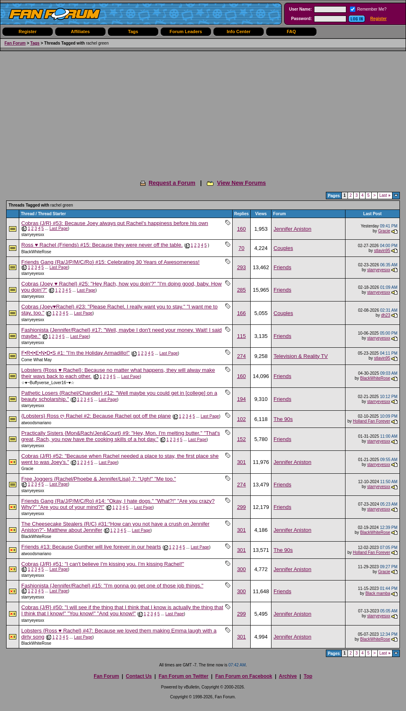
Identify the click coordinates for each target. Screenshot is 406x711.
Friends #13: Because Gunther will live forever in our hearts (91, 547)
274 (241, 356)
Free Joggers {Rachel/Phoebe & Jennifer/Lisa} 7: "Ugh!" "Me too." (98, 479)
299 (241, 507)
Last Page (58, 228)
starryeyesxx (32, 234)
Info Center (238, 31)
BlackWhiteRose (36, 252)
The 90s (283, 419)
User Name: (300, 9)
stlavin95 (382, 250)
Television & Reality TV (301, 356)
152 (241, 439)
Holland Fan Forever (371, 421)
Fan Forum (15, 43)
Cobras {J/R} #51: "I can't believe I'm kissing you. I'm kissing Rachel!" (102, 564)
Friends (282, 267)
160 (241, 229)
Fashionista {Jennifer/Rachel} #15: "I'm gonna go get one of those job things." (112, 586)
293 (241, 267)
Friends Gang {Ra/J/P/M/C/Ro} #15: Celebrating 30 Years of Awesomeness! (110, 262)
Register (378, 18)
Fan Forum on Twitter (184, 676)
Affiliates (80, 31)
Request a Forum (171, 183)
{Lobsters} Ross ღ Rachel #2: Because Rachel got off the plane (96, 416)
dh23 (385, 315)
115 (241, 336)
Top (308, 676)
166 (241, 313)
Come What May (36, 360)
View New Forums (241, 183)
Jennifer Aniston (293, 229)
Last (384, 195)
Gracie (384, 231)
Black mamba (378, 593)
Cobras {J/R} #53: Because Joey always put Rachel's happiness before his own (114, 223)
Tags (133, 31)
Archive (288, 676)
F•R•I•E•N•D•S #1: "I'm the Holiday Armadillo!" (75, 353)
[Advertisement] (203, 112)
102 (241, 419)
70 (241, 248)
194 (241, 399)
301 (241, 462)
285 (241, 290)
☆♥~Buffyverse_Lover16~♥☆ (47, 382)
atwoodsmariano (36, 423)
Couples (283, 248)
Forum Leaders (186, 31)
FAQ (291, 31)
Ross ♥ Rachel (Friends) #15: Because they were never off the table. (102, 245)
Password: (301, 18)
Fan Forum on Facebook (243, 676)
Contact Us (139, 676)
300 (241, 569)
